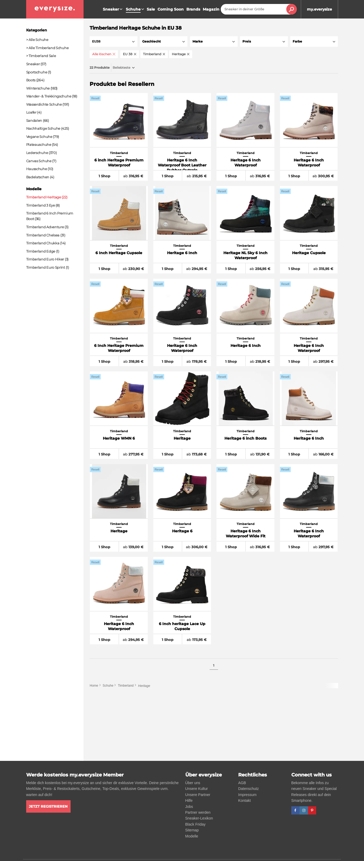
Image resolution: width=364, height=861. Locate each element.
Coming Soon (171, 9)
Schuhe (108, 686)
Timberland (126, 686)
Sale (151, 9)
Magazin (211, 9)
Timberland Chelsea (43, 235)
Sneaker (113, 9)
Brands (193, 9)
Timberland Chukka (42, 243)
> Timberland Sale (41, 56)
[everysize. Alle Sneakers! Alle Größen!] (55, 9)
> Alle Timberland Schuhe (47, 48)
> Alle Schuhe (37, 40)
